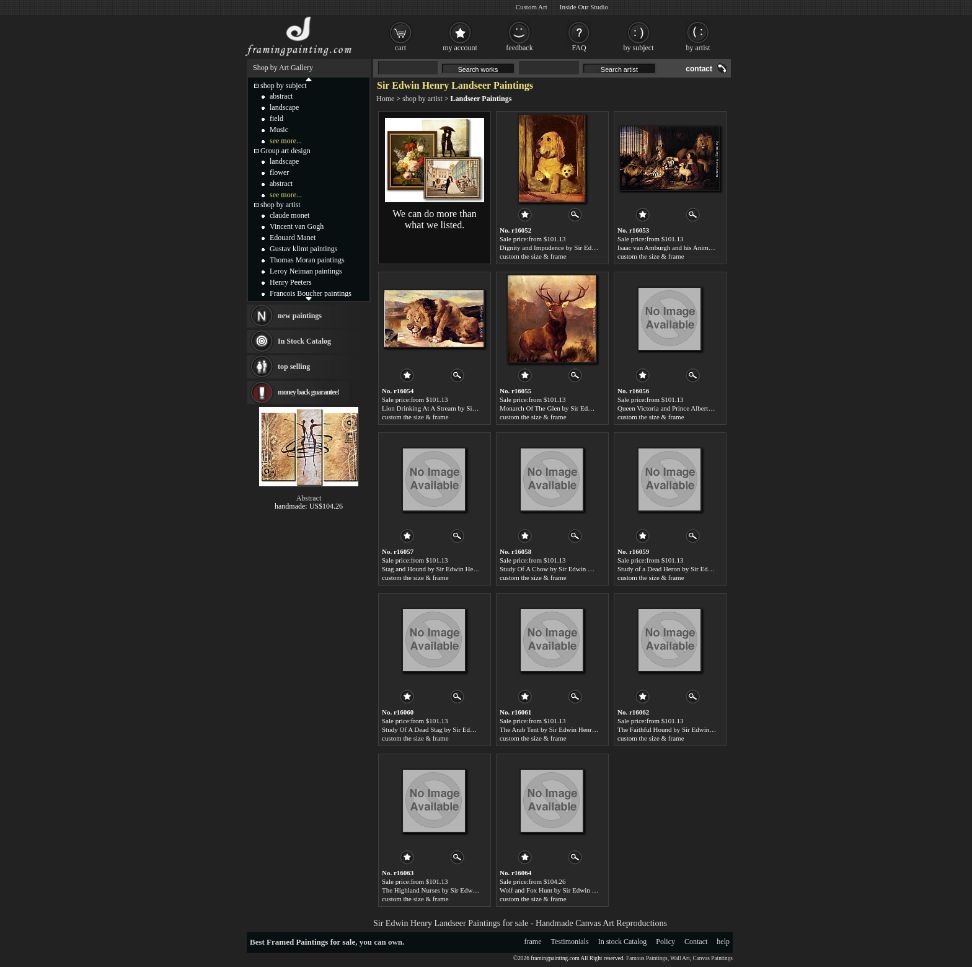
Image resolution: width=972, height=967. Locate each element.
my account (460, 47)
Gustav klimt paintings (303, 248)
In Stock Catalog (304, 341)
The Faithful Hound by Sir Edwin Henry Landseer (685, 729)
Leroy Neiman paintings (306, 271)
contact (699, 69)
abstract (281, 96)
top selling (294, 366)
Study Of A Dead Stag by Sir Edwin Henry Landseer (454, 729)
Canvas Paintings (712, 958)
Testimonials (570, 941)
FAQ (579, 47)
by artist (698, 47)
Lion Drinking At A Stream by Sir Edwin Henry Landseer (460, 408)
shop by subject (283, 85)
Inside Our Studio (584, 7)
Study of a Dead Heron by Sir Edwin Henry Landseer (690, 569)
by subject (639, 47)
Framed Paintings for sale (311, 942)
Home (385, 98)
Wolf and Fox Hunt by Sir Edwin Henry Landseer (567, 890)
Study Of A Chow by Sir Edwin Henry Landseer (566, 569)
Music (279, 129)
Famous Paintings (647, 958)
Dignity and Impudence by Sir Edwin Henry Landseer (573, 247)
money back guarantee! (308, 392)
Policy (665, 941)
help (723, 941)
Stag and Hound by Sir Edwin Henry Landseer (445, 569)
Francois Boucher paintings (310, 293)
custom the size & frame (533, 256)
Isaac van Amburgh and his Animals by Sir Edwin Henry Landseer (708, 247)
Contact (695, 941)
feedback (519, 47)
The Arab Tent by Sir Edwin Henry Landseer (561, 729)
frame (533, 941)
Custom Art (531, 7)
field (276, 118)
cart (400, 47)
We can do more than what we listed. (434, 219)
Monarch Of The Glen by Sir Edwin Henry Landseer (571, 408)
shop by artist (422, 98)
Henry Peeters (291, 282)
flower (279, 172)
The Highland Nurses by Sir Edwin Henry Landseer (452, 890)
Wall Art (680, 958)
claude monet (289, 215)
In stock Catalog (622, 941)
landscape (284, 107)
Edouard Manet (293, 237)
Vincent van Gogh (297, 226)
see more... (286, 140)
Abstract (309, 498)
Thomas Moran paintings (307, 260)
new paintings (300, 315)
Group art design (285, 150)
